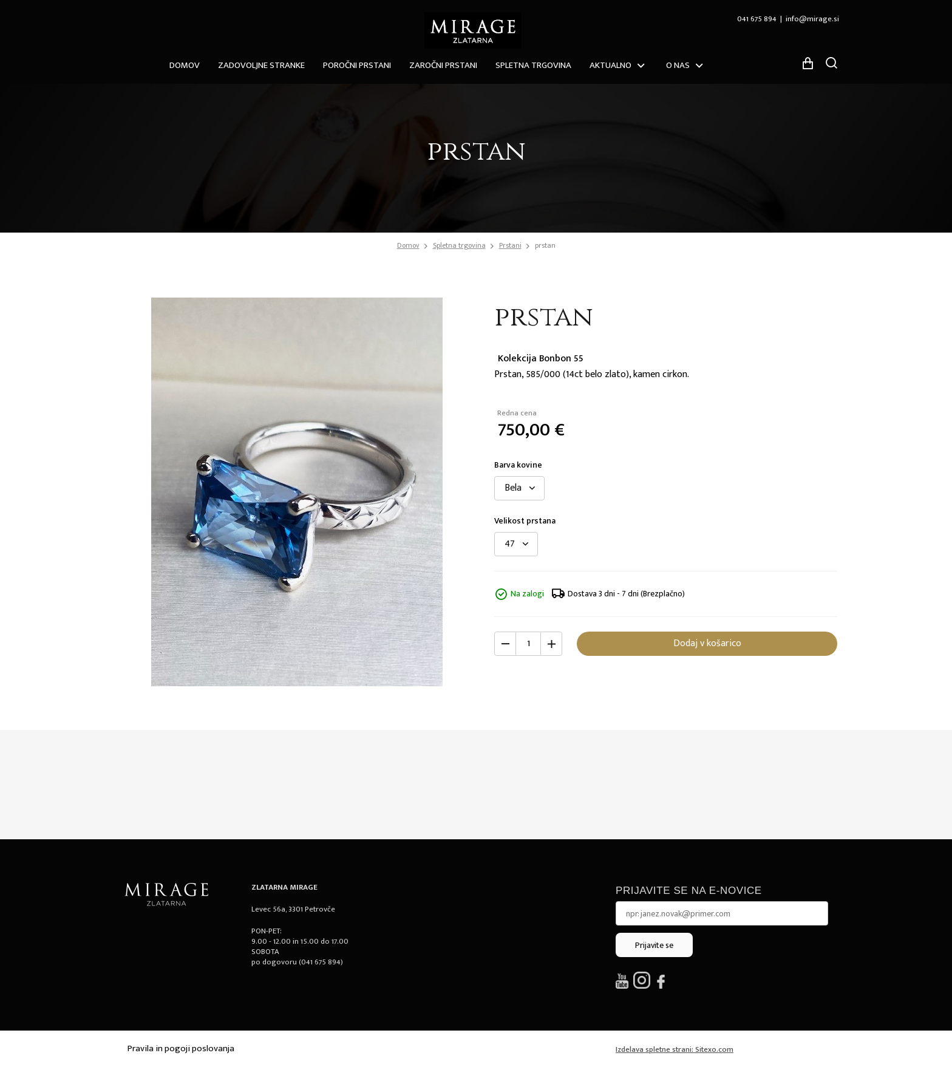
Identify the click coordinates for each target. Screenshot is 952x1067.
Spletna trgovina (533, 65)
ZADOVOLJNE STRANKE (261, 65)
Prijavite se (654, 945)
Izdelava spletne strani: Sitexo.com (674, 1049)
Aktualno (610, 65)
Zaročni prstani (443, 65)
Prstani (510, 245)
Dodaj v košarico (707, 643)
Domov (184, 65)
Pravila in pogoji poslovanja (180, 1048)
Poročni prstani (357, 65)
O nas (678, 65)
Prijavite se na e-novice (689, 890)
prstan (545, 245)
